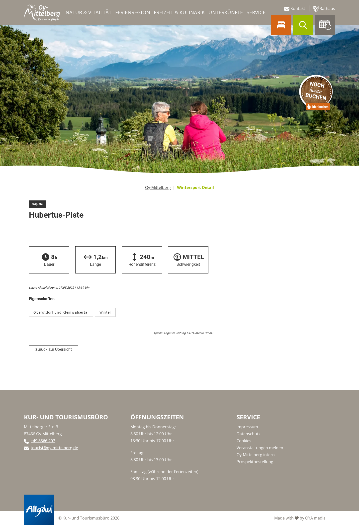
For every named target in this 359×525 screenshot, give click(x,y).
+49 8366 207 (43, 440)
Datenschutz (249, 434)
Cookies (244, 440)
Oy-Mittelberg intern (256, 454)
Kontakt (294, 8)
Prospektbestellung (255, 461)
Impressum (247, 427)
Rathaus (324, 9)
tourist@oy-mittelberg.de (54, 447)
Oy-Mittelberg (158, 187)
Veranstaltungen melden (260, 447)
